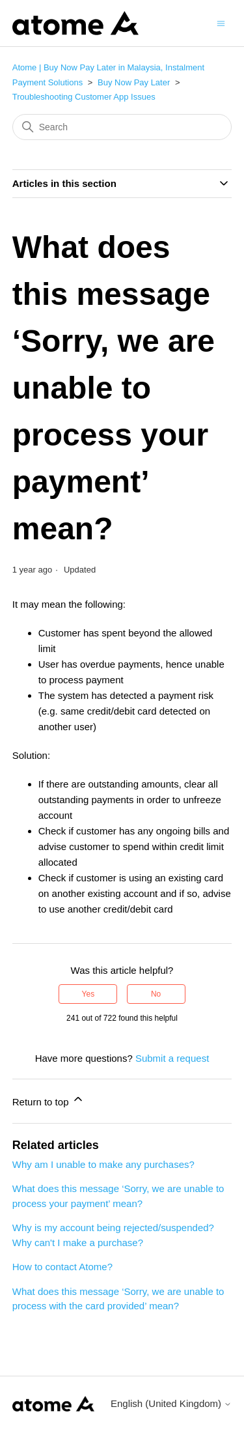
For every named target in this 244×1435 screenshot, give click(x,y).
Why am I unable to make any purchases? (103, 1164)
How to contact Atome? (62, 1266)
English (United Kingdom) (171, 1403)
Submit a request (172, 1058)
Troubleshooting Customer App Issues (84, 97)
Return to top (48, 1099)
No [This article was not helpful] (156, 994)
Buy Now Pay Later (134, 82)
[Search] (122, 127)
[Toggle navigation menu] (221, 22)
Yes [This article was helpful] (88, 994)
